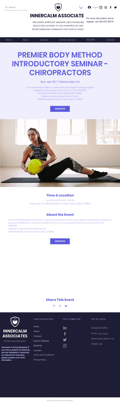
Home (36, 326)
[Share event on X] (60, 306)
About (36, 331)
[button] (81, 7)
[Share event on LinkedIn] (66, 306)
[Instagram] (105, 7)
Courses (37, 336)
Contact (38, 350)
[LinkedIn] (100, 7)
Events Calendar (41, 340)
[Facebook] (110, 7)
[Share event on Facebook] (54, 306)
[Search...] (15, 7)
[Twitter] (115, 7)
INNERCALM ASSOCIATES (58, 15)
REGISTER (60, 109)
